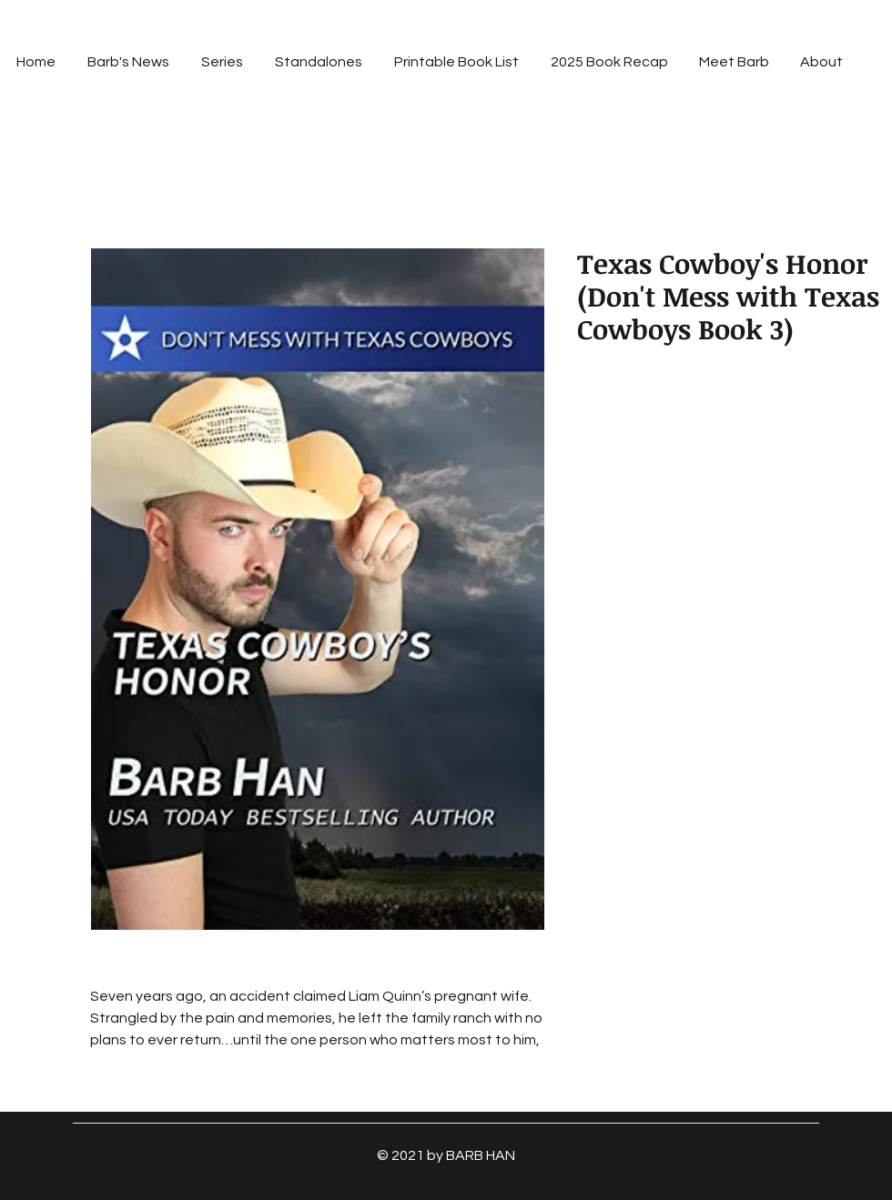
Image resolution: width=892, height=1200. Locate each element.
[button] (221, 61)
